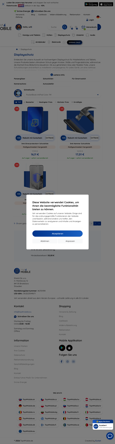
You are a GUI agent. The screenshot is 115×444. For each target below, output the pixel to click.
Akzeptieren (57, 233)
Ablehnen (44, 241)
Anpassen (70, 241)
